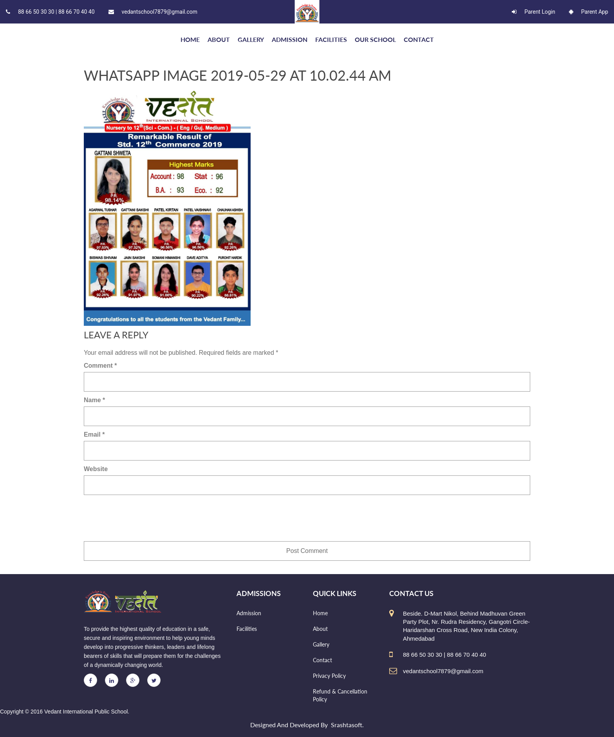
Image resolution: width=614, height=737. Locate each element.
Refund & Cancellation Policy (340, 695)
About (219, 39)
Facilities (331, 39)
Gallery (251, 39)
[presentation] (143, 518)
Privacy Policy (329, 675)
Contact (419, 39)
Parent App (588, 12)
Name (94, 400)
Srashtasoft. (347, 724)
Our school (375, 39)
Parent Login (533, 12)
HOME (190, 39)
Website (96, 469)
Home (320, 613)
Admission (289, 39)
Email (94, 434)
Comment (100, 365)
